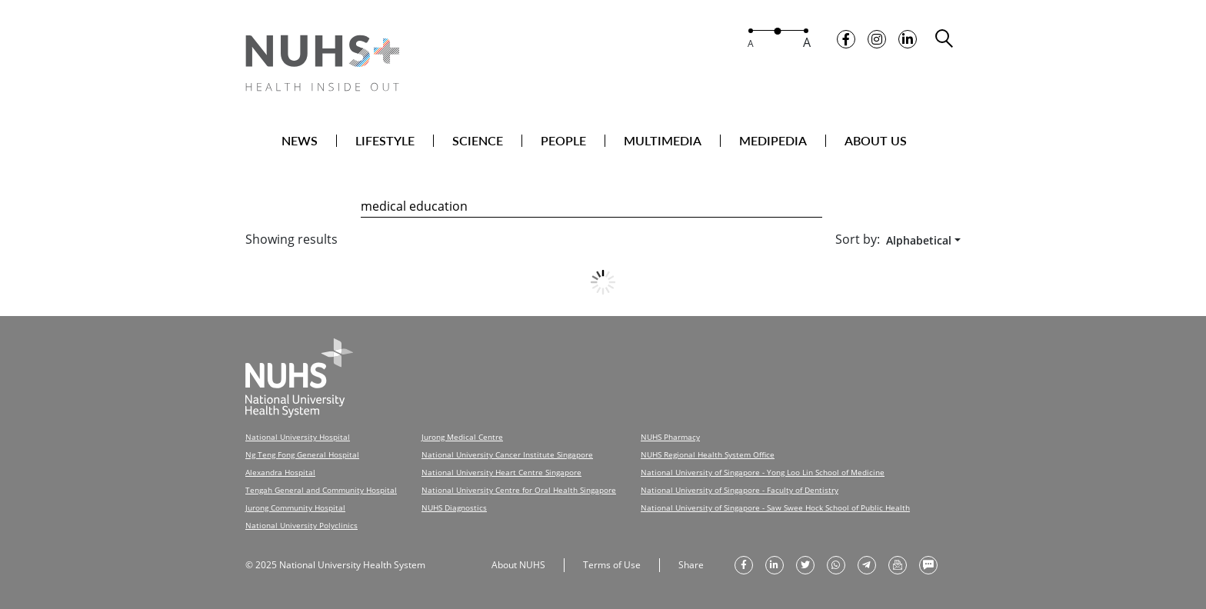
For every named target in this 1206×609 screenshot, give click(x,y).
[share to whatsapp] (836, 565)
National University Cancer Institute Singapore (507, 454)
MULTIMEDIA (662, 141)
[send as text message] (928, 565)
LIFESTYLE (385, 141)
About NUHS (518, 564)
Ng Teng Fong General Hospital (302, 454)
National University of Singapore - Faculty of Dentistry (739, 489)
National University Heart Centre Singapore (501, 472)
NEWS (300, 141)
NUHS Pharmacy (670, 436)
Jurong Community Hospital (295, 507)
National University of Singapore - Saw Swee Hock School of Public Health (775, 507)
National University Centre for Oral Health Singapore (518, 489)
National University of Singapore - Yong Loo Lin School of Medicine (763, 472)
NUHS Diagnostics (454, 507)
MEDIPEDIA (773, 141)
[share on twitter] (805, 565)
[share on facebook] (744, 565)
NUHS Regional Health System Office (708, 454)
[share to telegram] (867, 565)
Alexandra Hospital (280, 472)
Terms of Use (612, 564)
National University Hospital (297, 436)
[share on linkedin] (774, 565)
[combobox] (920, 240)
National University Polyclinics (301, 525)
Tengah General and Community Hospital (321, 489)
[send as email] (897, 565)
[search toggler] (944, 38)
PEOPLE (563, 141)
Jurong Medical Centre (462, 436)
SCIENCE (477, 141)
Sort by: (857, 239)
